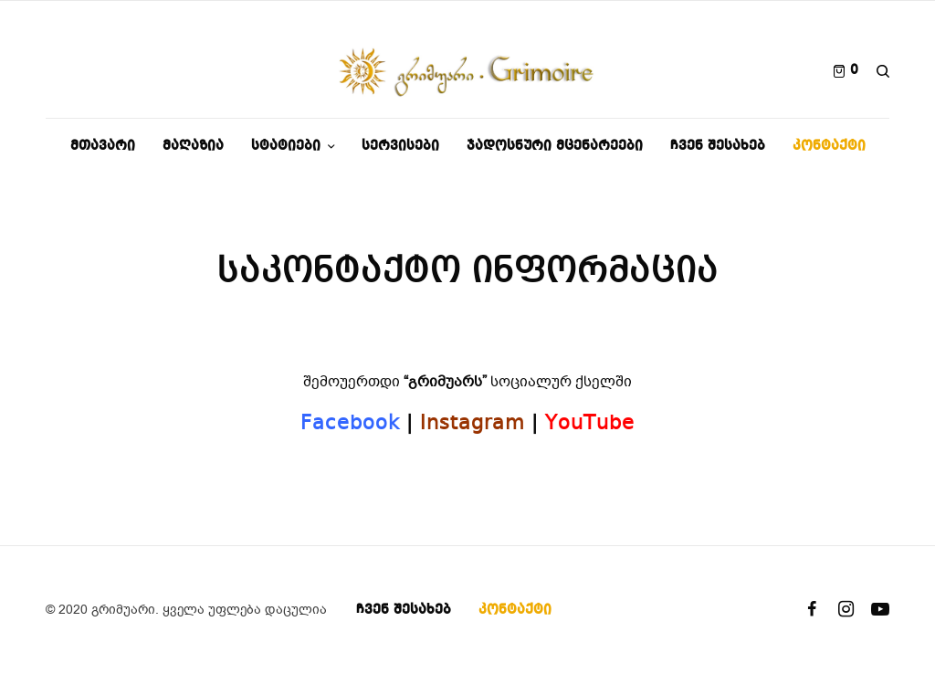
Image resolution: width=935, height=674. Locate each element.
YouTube (590, 424)
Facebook (350, 424)
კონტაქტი (515, 610)
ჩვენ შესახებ (403, 610)
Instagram (472, 424)
